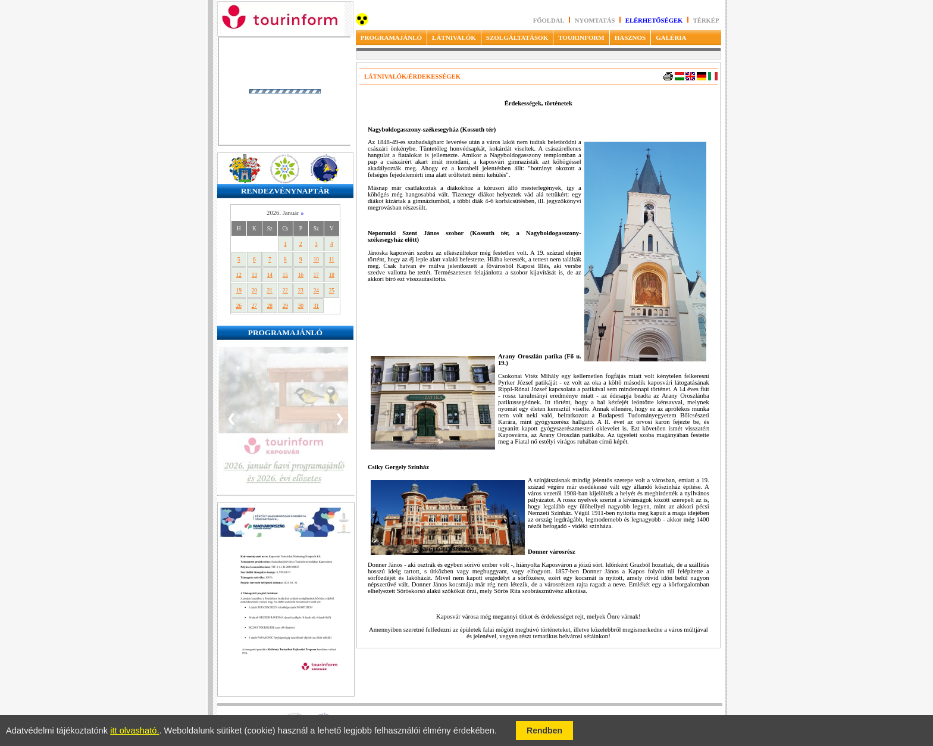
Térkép (706, 20)
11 (331, 260)
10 (316, 260)
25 (331, 291)
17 (316, 275)
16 (300, 275)
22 (285, 291)
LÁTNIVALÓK (454, 37)
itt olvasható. (134, 730)
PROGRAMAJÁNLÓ (391, 37)
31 (316, 306)
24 (316, 291)
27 (254, 306)
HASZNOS (630, 37)
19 (239, 291)
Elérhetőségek (654, 20)
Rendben (544, 730)
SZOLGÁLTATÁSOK (517, 37)
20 (254, 291)
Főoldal (549, 20)
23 (300, 291)
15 (285, 275)
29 (285, 306)
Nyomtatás (595, 20)
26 (239, 306)
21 (270, 291)
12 (239, 275)
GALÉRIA (671, 37)
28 (270, 306)
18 (331, 275)
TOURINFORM (581, 37)
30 (300, 306)
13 (254, 275)
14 (270, 275)
